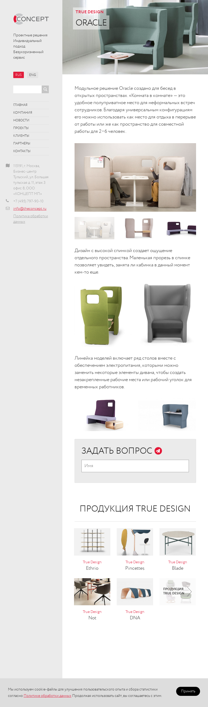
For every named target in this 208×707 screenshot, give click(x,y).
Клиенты (21, 136)
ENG (32, 75)
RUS (18, 75)
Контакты (22, 151)
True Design (90, 12)
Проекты (21, 128)
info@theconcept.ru (29, 209)
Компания (22, 112)
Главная (20, 105)
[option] (135, 177)
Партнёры (21, 143)
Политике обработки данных (47, 696)
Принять (188, 691)
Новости (21, 120)
